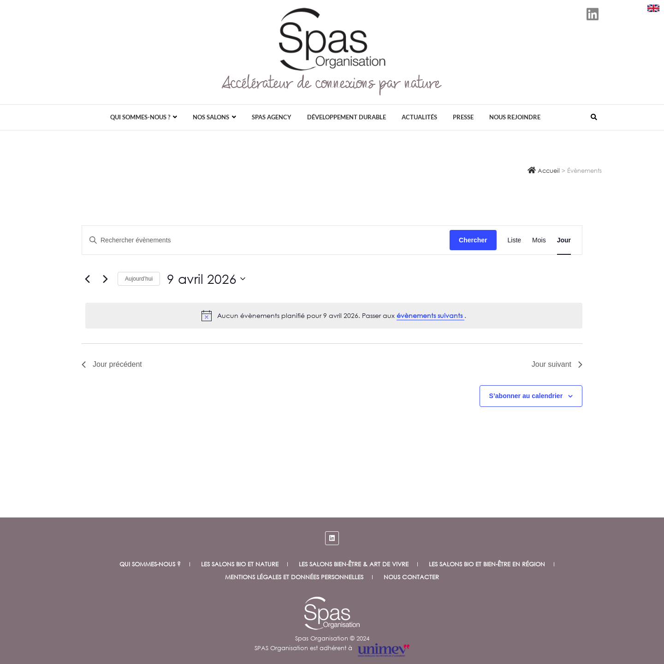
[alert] (333, 316)
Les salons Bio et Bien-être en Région (487, 564)
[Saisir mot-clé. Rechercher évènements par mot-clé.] (266, 240)
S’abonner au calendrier (526, 396)
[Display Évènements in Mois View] (539, 240)
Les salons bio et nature (240, 564)
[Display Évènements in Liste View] (515, 240)
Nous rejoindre (514, 117)
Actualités (419, 117)
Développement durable (346, 117)
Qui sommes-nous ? (140, 117)
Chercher (473, 240)
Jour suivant (557, 364)
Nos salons (211, 117)
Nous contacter (411, 577)
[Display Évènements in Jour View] (564, 240)
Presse (463, 117)
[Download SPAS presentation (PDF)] (653, 8)
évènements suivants (430, 315)
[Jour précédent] (87, 278)
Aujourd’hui (139, 279)
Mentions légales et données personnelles (294, 577)
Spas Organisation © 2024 (332, 638)
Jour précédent (112, 364)
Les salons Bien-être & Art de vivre (354, 564)
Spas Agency (271, 117)
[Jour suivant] (105, 278)
